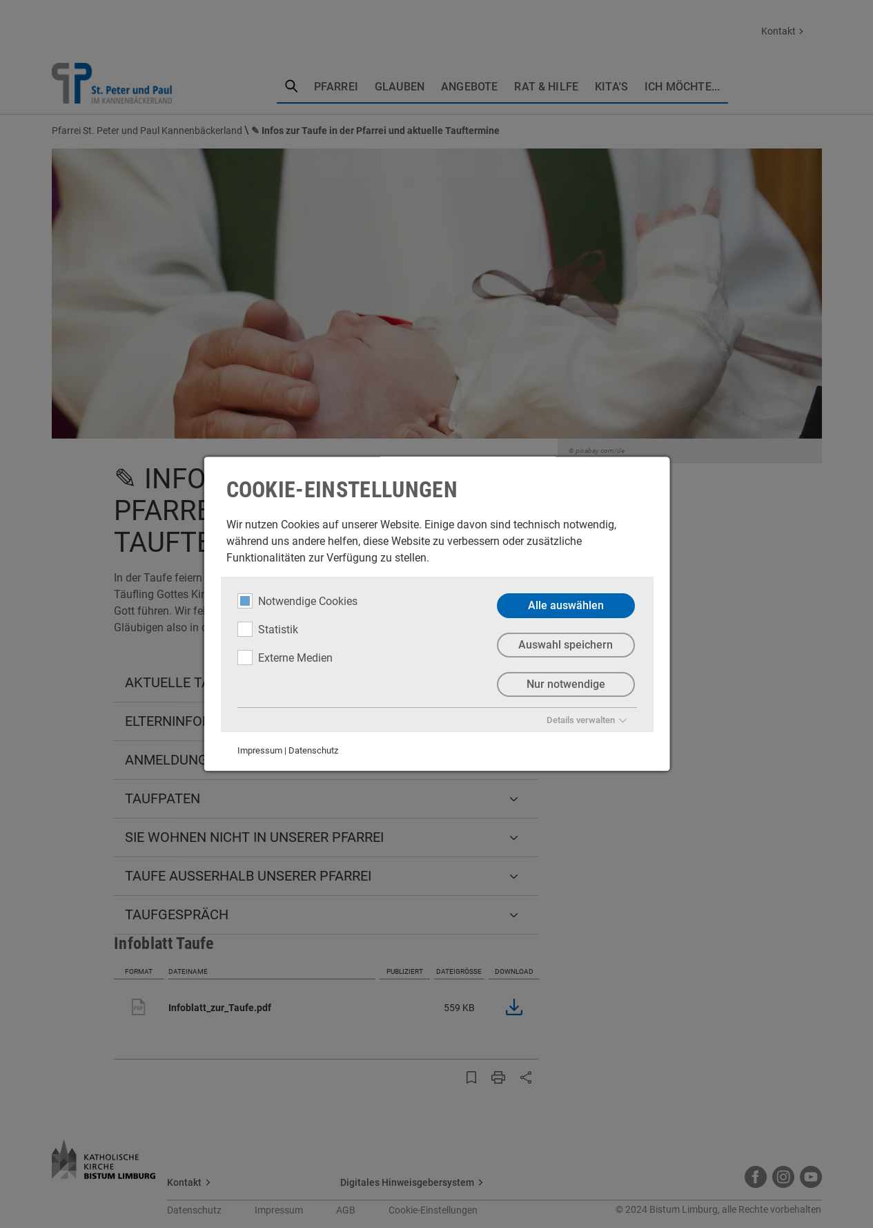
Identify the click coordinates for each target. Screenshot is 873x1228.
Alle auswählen (565, 605)
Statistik (267, 629)
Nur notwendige (565, 684)
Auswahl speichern (565, 644)
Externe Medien (284, 657)
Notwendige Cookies (297, 600)
